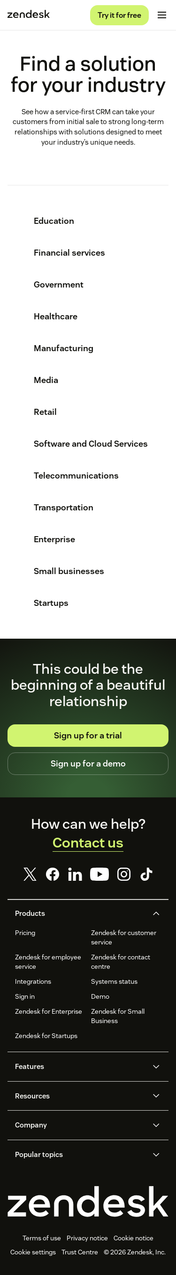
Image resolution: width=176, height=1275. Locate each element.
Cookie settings (33, 1252)
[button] (80, 913)
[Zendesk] (88, 1201)
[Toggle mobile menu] (162, 15)
